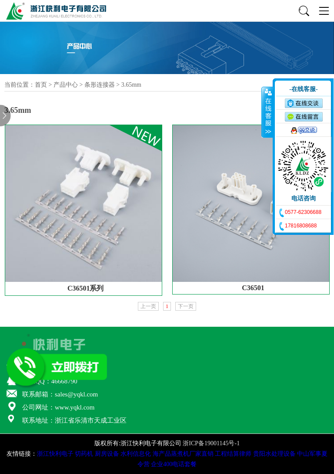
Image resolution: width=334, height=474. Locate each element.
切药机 (84, 453)
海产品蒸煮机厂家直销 (183, 453)
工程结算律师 (233, 453)
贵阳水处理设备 (274, 453)
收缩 (267, 112)
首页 (41, 84)
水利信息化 (135, 453)
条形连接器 (99, 84)
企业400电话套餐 (174, 464)
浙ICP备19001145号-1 (211, 443)
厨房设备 (107, 453)
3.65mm (131, 84)
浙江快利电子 (55, 453)
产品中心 (65, 84)
